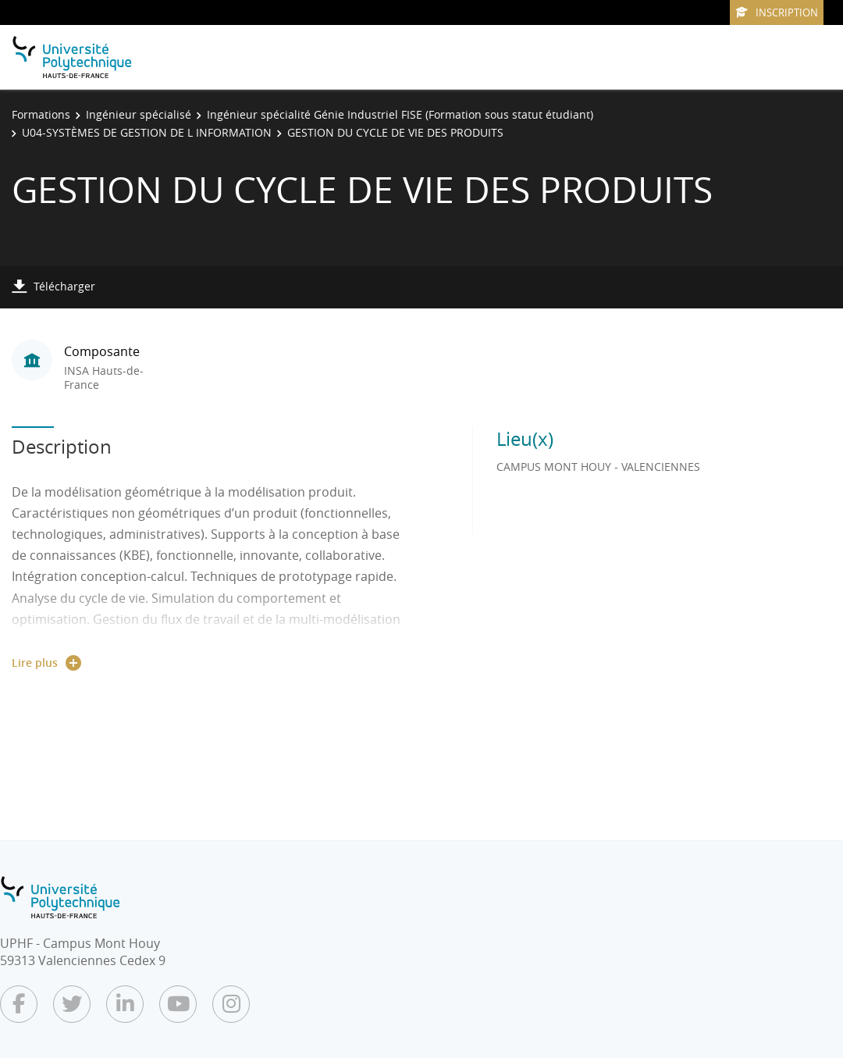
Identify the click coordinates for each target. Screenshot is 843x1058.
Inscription (776, 12)
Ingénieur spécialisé (138, 114)
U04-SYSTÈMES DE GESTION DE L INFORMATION (147, 132)
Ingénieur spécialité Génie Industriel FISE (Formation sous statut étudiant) (400, 114)
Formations (41, 114)
